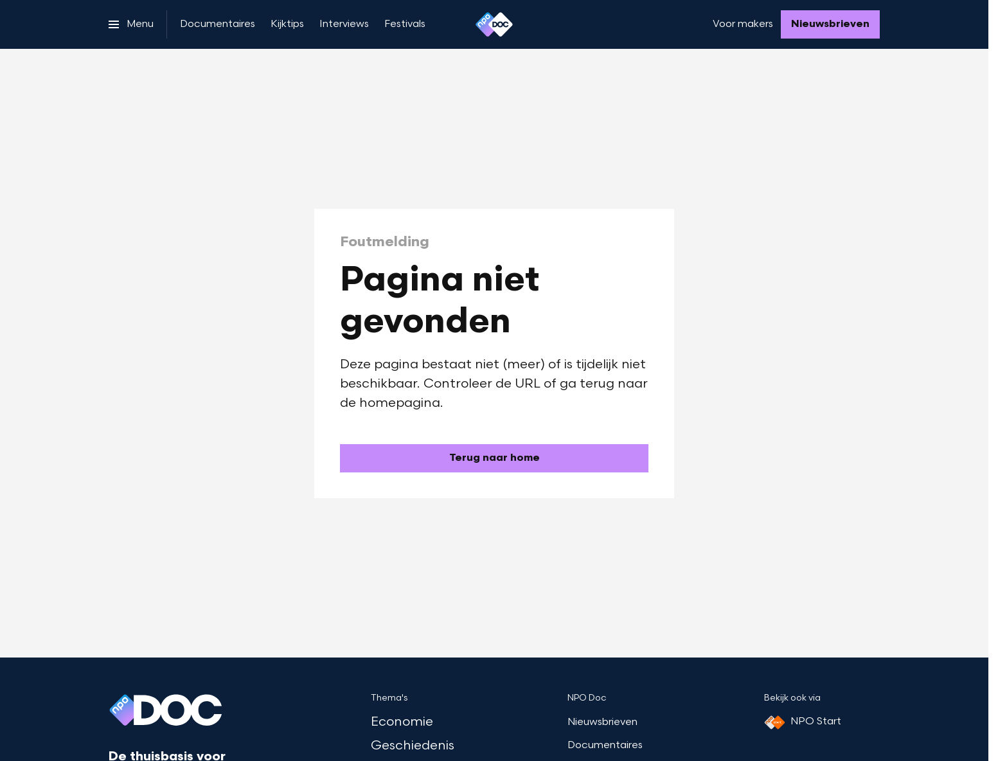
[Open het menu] (131, 24)
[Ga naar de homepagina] (494, 458)
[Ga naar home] (494, 24)
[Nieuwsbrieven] (830, 24)
